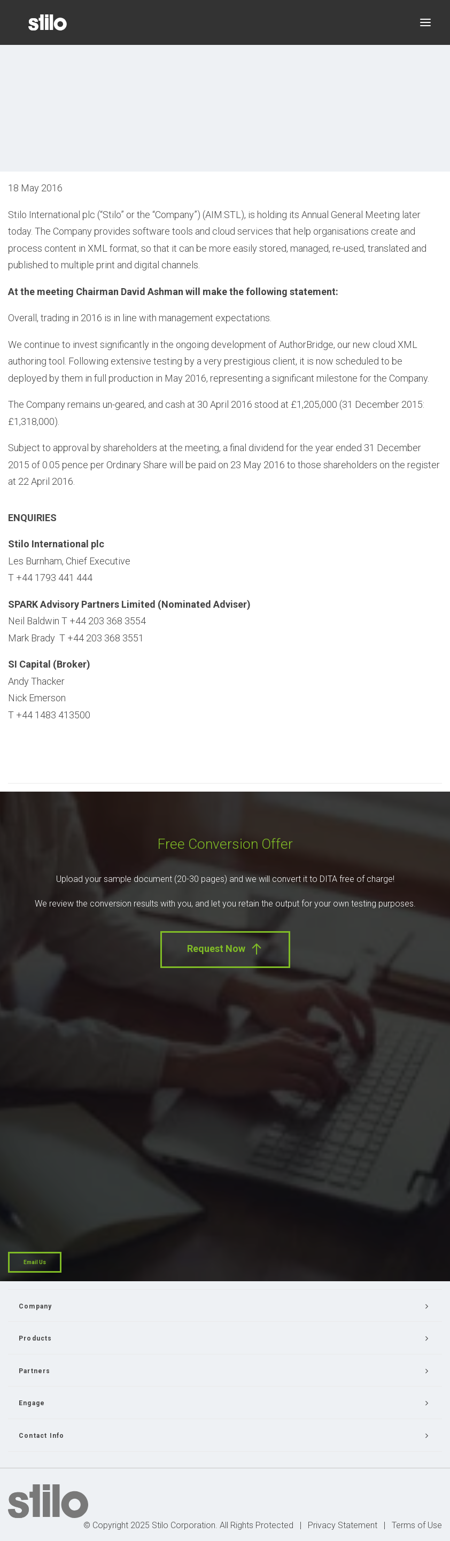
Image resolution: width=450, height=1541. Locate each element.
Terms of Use (417, 1525)
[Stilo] (47, 22)
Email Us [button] (35, 1262)
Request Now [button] (225, 949)
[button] (425, 22)
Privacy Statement (342, 1525)
